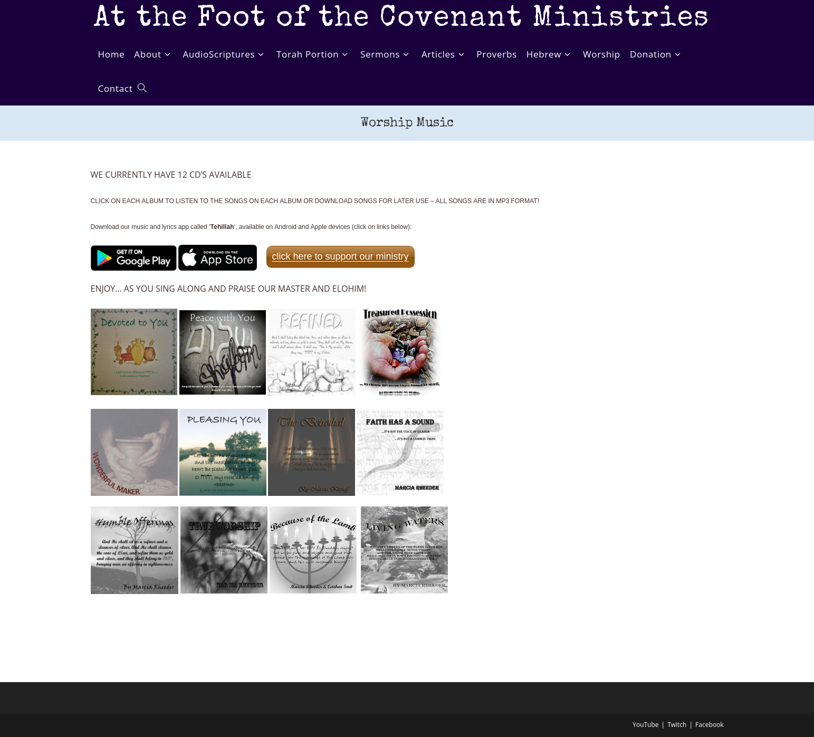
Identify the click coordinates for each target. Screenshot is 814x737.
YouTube (645, 724)
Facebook (709, 724)
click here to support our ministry (340, 256)
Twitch (676, 724)
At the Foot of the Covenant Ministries (402, 19)
